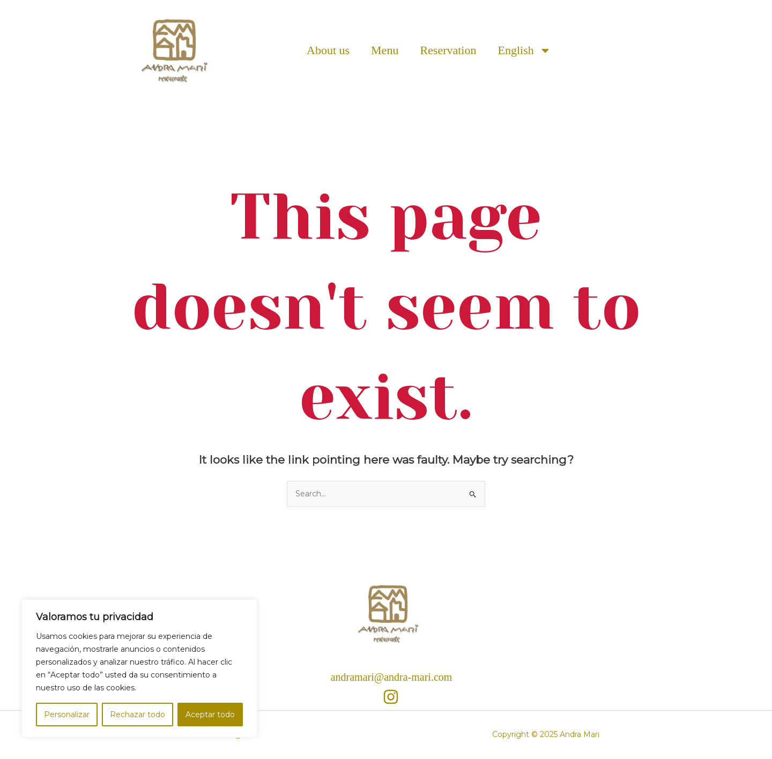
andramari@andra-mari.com (391, 677)
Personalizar (67, 714)
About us (328, 50)
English (524, 50)
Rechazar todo (137, 714)
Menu (384, 50)
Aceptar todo (210, 714)
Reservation (448, 50)
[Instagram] (391, 697)
